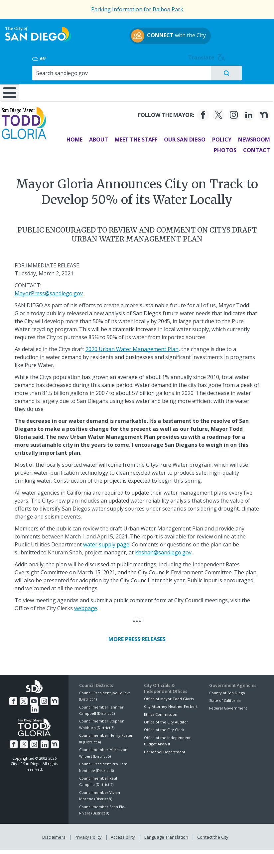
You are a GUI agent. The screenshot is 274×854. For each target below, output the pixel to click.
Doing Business (119, 75)
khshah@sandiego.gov (163, 549)
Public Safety (205, 72)
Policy (217, 137)
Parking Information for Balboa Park (137, 9)
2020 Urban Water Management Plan (132, 346)
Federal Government (228, 705)
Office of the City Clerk (164, 727)
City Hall (251, 72)
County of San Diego (227, 690)
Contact (252, 147)
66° (215, 34)
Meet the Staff (132, 137)
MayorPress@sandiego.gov (49, 290)
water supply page (106, 541)
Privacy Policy (88, 833)
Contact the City (211, 833)
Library (161, 72)
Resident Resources (78, 75)
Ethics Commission (160, 711)
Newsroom (250, 137)
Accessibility (123, 833)
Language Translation (166, 833)
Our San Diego (181, 137)
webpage (85, 605)
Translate (254, 32)
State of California (225, 697)
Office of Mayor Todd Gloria (169, 696)
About (94, 137)
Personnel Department (164, 749)
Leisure (37, 72)
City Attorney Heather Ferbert (171, 703)
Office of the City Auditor (166, 719)
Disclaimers (55, 833)
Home (70, 137)
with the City (135, 43)
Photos (221, 147)
